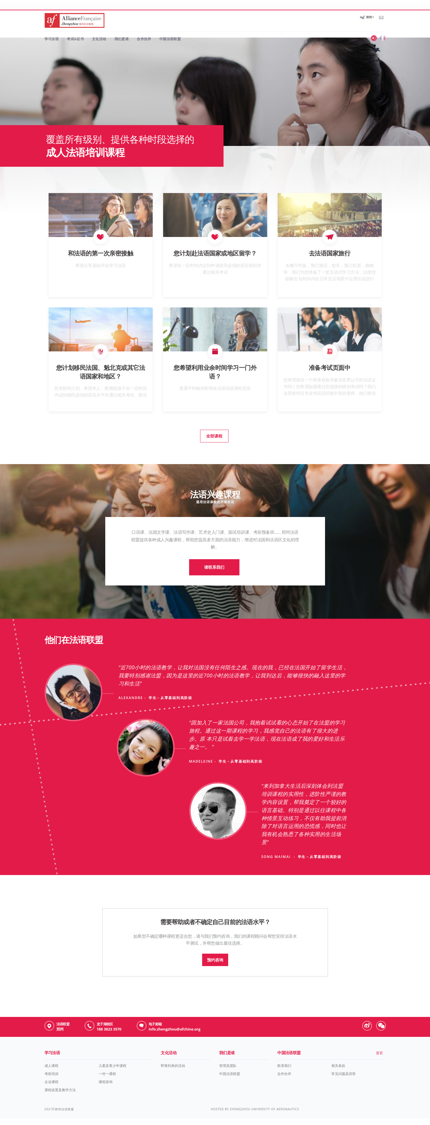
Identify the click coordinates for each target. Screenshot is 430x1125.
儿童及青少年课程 (112, 1074)
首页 (379, 1062)
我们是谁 (122, 31)
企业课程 (51, 1091)
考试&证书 (75, 31)
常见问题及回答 (343, 1082)
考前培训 (51, 1082)
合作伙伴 (144, 31)
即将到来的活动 (173, 1074)
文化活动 (99, 31)
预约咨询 (215, 966)
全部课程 (212, 442)
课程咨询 (105, 1091)
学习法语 (52, 31)
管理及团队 (228, 1074)
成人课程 (51, 1074)
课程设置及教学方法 (60, 1099)
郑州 (369, 10)
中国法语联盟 (170, 31)
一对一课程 (107, 1082)
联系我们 (284, 1074)
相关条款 (338, 1074)
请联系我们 (212, 578)
